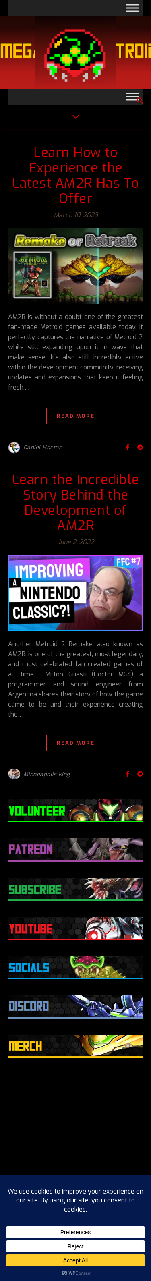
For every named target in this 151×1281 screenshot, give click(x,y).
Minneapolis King (46, 774)
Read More (76, 415)
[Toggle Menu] (132, 8)
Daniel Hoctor (42, 447)
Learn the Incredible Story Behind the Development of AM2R (75, 503)
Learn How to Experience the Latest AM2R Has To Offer (75, 175)
